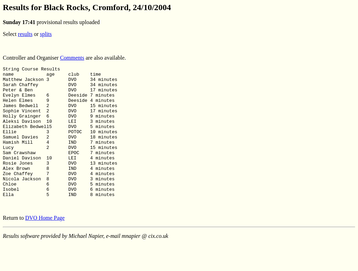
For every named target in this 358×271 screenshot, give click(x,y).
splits (46, 34)
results (25, 34)
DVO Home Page (45, 244)
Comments (72, 58)
